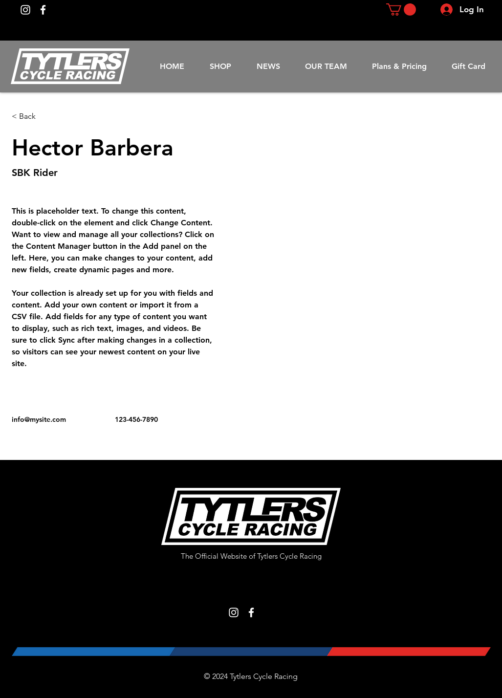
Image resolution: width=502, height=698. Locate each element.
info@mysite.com (39, 419)
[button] (401, 9)
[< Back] (31, 116)
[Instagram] (25, 9)
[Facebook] (43, 9)
